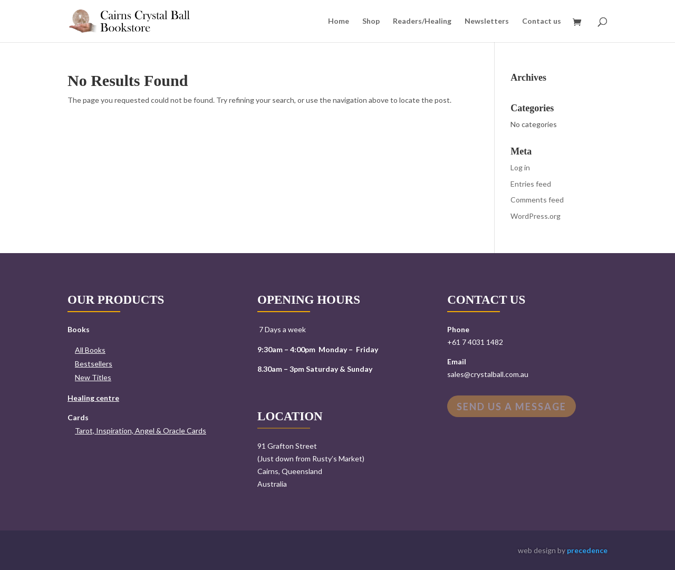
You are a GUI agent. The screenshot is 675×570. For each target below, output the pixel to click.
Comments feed (537, 199)
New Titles (93, 377)
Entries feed (530, 183)
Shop (371, 21)
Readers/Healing (422, 21)
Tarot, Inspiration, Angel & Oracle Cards (140, 430)
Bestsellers (93, 363)
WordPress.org (535, 215)
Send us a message (511, 406)
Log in (520, 167)
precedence (587, 550)
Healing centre (93, 397)
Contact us (541, 21)
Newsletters (487, 21)
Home (338, 21)
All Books (90, 349)
